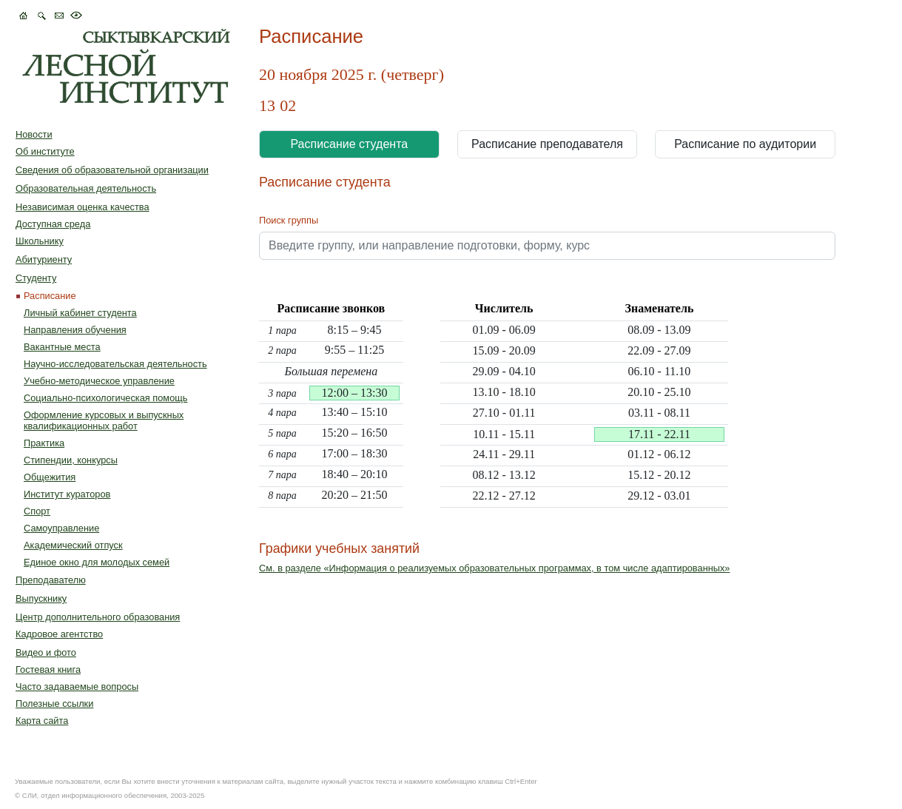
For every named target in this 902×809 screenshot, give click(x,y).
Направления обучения (75, 329)
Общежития (49, 477)
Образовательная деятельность (86, 188)
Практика (44, 443)
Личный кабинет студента (80, 312)
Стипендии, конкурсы (71, 460)
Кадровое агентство (59, 634)
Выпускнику (41, 598)
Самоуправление (61, 528)
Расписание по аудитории (745, 144)
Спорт (37, 511)
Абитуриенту (44, 259)
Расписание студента (349, 144)
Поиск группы (288, 220)
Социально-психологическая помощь (105, 397)
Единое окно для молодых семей (96, 562)
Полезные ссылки (54, 703)
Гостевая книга (48, 669)
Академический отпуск (73, 545)
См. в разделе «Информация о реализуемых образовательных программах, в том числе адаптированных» (494, 568)
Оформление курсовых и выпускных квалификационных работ (104, 420)
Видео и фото (46, 652)
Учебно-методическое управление (99, 380)
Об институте (45, 151)
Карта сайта (42, 720)
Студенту (36, 277)
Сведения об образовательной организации (112, 169)
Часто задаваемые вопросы (77, 686)
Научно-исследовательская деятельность (115, 363)
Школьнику (40, 240)
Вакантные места (62, 346)
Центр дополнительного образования (98, 616)
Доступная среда (53, 223)
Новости (34, 134)
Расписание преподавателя (547, 144)
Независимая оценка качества (82, 206)
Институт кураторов (67, 494)
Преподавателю (51, 579)
